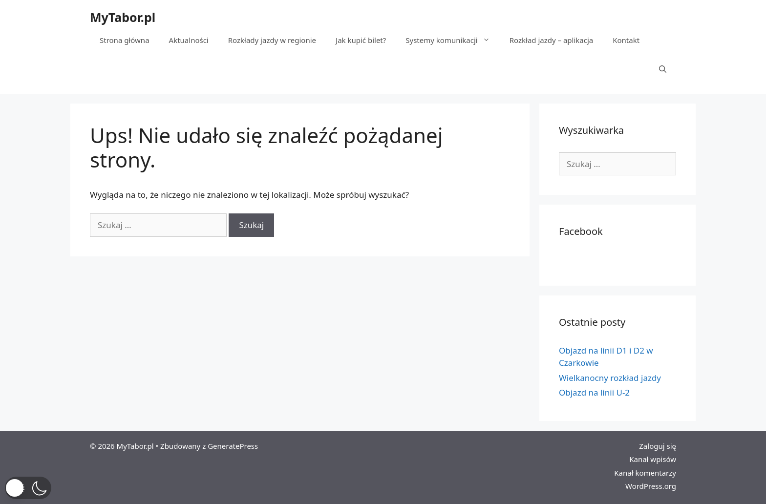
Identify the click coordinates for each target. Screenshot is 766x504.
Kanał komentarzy (645, 473)
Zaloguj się (657, 446)
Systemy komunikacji (452, 40)
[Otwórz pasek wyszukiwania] (662, 69)
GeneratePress (233, 446)
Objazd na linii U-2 (594, 392)
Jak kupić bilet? (361, 40)
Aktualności (189, 40)
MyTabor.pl (122, 17)
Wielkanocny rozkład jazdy (610, 377)
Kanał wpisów (652, 459)
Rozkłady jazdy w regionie (272, 40)
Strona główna (124, 40)
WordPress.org (650, 486)
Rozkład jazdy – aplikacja (552, 40)
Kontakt (626, 40)
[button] (28, 488)
